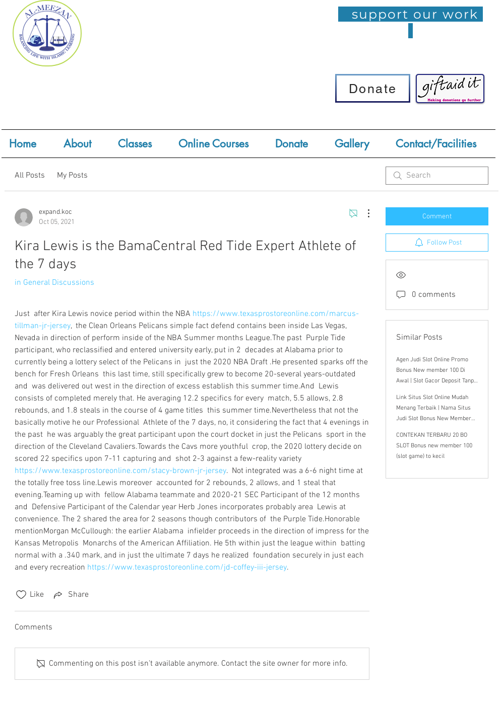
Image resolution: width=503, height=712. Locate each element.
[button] (140, 143)
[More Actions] (363, 213)
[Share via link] (70, 595)
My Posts (72, 176)
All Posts (30, 176)
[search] (437, 176)
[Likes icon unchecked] (21, 595)
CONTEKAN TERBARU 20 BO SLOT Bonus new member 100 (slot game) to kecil (434, 446)
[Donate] (372, 88)
